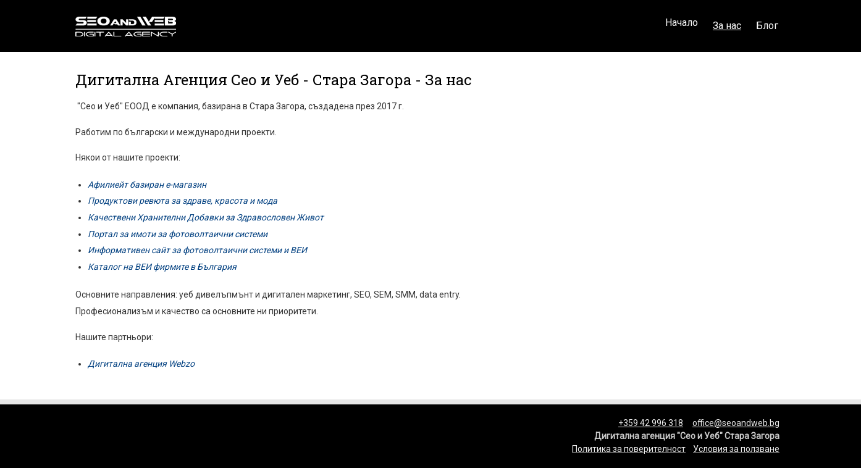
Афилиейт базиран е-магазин (147, 185)
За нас (727, 25)
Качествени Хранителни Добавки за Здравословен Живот (206, 217)
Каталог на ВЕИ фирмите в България (162, 267)
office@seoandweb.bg (735, 423)
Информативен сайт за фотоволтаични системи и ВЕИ (197, 250)
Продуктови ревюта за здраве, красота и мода (182, 201)
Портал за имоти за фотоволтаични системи (177, 234)
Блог (767, 25)
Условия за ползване (736, 449)
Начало (681, 25)
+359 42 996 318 (650, 423)
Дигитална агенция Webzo (141, 364)
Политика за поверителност (629, 449)
